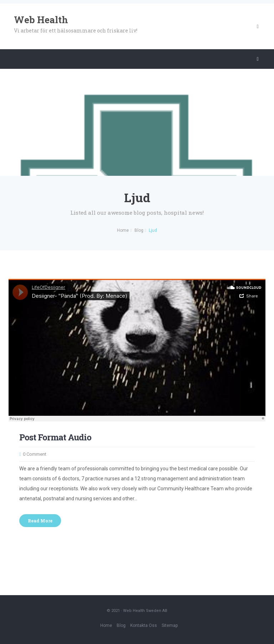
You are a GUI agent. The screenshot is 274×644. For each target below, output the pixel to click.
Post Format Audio (55, 437)
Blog (121, 625)
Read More (40, 520)
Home (106, 625)
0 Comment (34, 454)
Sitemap (170, 625)
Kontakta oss (143, 625)
